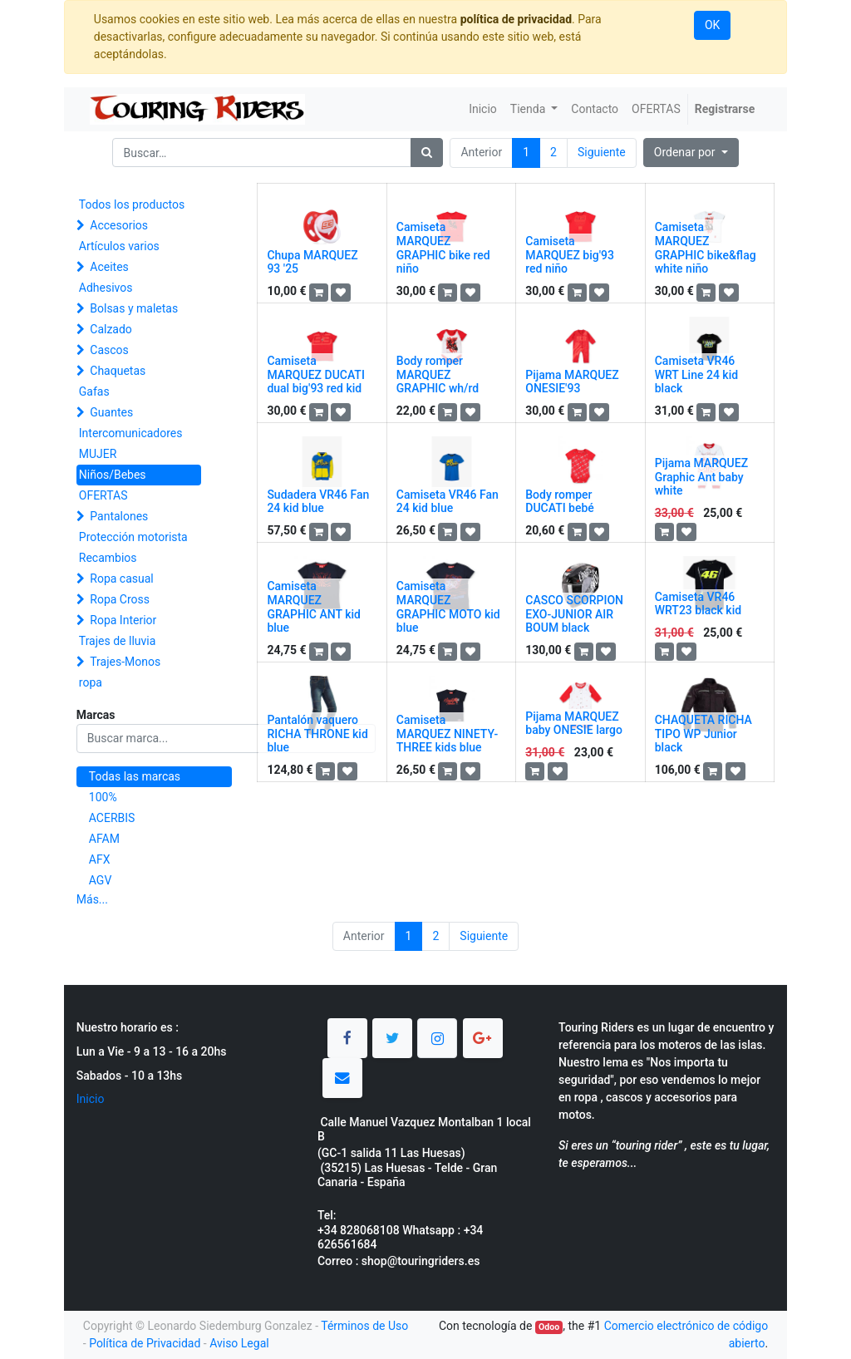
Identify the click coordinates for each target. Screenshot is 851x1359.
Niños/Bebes (112, 474)
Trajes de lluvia (117, 640)
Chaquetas (117, 370)
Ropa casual (121, 578)
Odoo (549, 1327)
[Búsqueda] (427, 152)
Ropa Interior (123, 620)
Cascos (109, 350)
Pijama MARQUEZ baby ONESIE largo (573, 723)
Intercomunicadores (131, 433)
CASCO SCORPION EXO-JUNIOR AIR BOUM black (574, 614)
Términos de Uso (364, 1325)
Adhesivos (106, 287)
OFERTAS (103, 495)
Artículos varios (119, 246)
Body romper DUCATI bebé (559, 501)
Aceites (109, 266)
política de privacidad (516, 19)
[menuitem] (483, 109)
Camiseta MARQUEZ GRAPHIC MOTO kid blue (448, 606)
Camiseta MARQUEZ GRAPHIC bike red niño (443, 247)
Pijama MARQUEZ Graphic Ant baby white (701, 477)
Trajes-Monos (125, 661)
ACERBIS (112, 818)
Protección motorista (133, 537)
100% (103, 797)
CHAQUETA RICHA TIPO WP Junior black (703, 734)
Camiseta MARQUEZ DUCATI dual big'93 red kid (315, 375)
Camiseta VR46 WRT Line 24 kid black (696, 375)
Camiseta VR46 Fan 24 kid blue (447, 501)
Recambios (108, 557)
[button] (691, 152)
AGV (100, 880)
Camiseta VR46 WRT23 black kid (698, 604)
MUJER (98, 453)
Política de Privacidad (144, 1343)
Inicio (90, 1098)
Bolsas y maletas (134, 308)
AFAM (104, 838)
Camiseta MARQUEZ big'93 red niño (569, 255)
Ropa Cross (120, 599)
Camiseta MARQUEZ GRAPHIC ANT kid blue (314, 606)
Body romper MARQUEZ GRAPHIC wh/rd (437, 375)
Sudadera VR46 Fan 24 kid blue (318, 501)
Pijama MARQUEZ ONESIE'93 (571, 382)
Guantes (111, 412)
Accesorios (119, 225)
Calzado (111, 329)
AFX (100, 859)
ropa (90, 682)
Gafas (94, 391)
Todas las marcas (134, 776)
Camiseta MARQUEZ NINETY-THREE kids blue (447, 734)
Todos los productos (131, 204)
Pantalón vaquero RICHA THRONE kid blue (317, 734)
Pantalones (119, 516)
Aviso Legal (239, 1343)
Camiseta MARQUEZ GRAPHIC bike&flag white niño (705, 247)
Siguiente (602, 152)
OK (712, 25)
